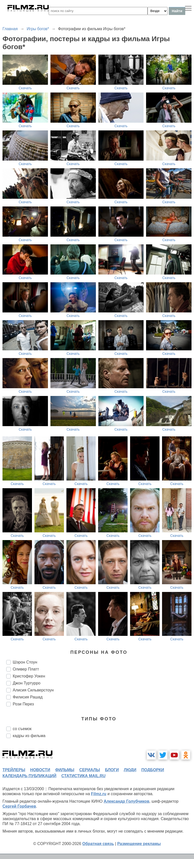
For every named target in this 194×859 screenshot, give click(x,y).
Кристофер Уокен (29, 676)
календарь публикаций (29, 776)
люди (130, 770)
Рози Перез (23, 704)
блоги (112, 770)
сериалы (89, 770)
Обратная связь (98, 844)
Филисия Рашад (28, 697)
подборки (152, 770)
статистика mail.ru (83, 776)
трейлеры (13, 770)
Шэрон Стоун (25, 662)
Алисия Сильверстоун (33, 690)
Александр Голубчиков (126, 801)
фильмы (64, 770)
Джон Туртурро (26, 683)
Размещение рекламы (139, 844)
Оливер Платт (26, 669)
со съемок (22, 729)
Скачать (25, 88)
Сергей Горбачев (19, 806)
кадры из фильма (29, 736)
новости (40, 770)
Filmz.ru (98, 794)
